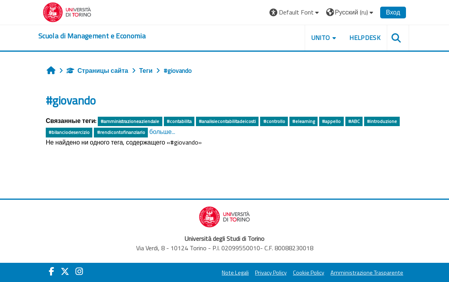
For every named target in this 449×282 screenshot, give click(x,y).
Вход (393, 12)
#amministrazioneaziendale (130, 121)
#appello (331, 121)
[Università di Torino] (67, 11)
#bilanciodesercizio (69, 132)
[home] (91, 36)
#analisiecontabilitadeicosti (227, 121)
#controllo (274, 121)
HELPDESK (365, 37)
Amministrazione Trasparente (366, 272)
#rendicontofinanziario (121, 132)
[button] (295, 12)
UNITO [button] (320, 37)
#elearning (303, 121)
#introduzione (382, 121)
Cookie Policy (308, 272)
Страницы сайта (97, 70)
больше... (162, 131)
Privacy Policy (271, 272)
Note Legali (235, 272)
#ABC (354, 121)
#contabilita (179, 121)
